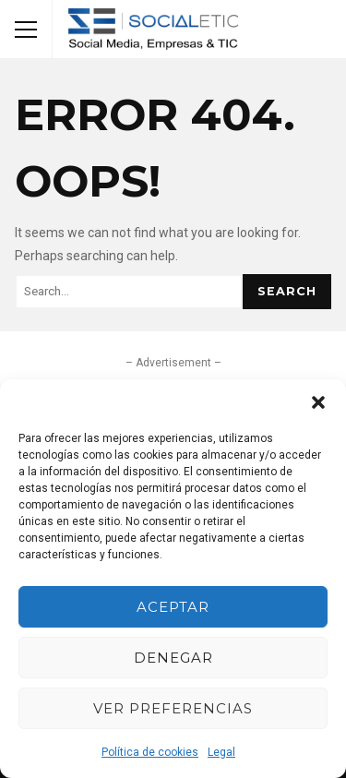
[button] (318, 402)
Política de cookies (149, 752)
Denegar (173, 657)
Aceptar (173, 607)
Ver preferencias (173, 708)
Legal (221, 752)
